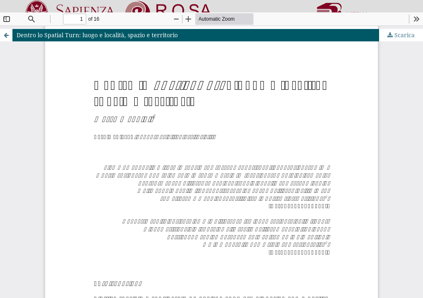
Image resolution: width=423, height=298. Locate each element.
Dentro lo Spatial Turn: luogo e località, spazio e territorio (97, 35)
